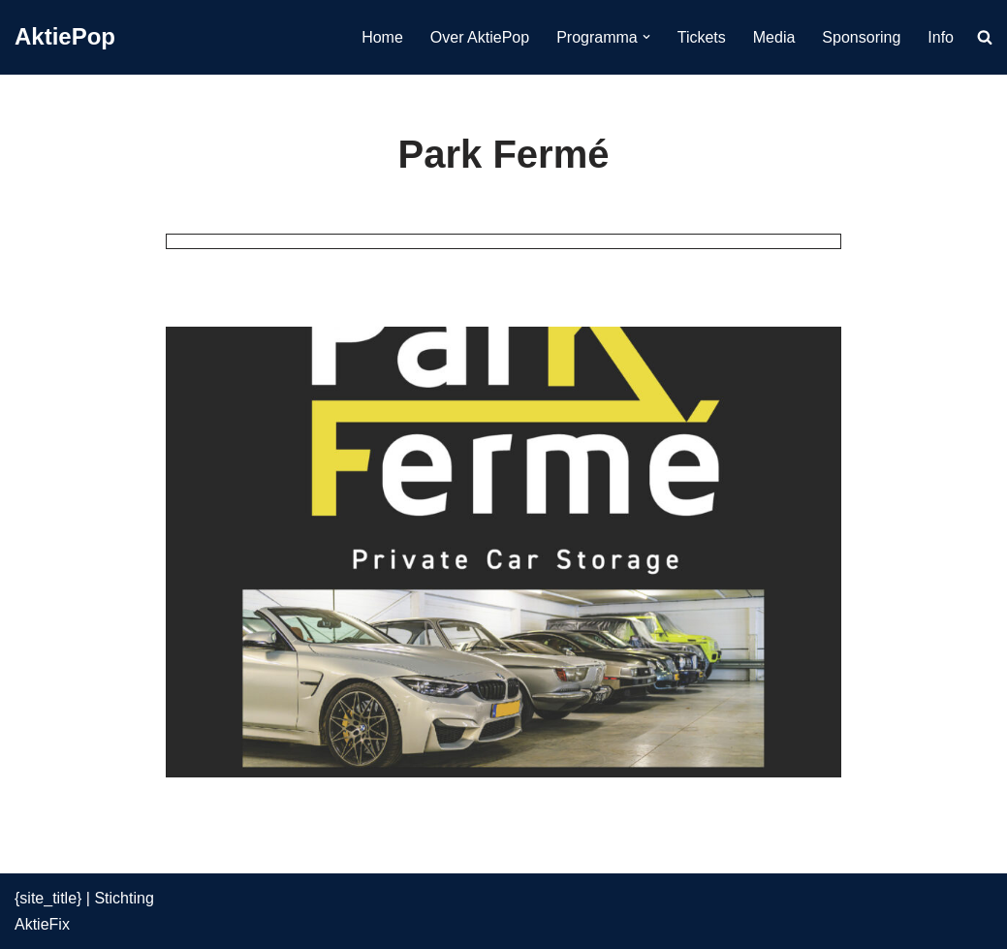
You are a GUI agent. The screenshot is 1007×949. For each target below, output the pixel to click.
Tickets (701, 37)
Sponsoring (861, 37)
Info (941, 37)
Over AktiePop (479, 37)
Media (774, 37)
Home (382, 37)
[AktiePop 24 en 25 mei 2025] (65, 37)
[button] (646, 37)
